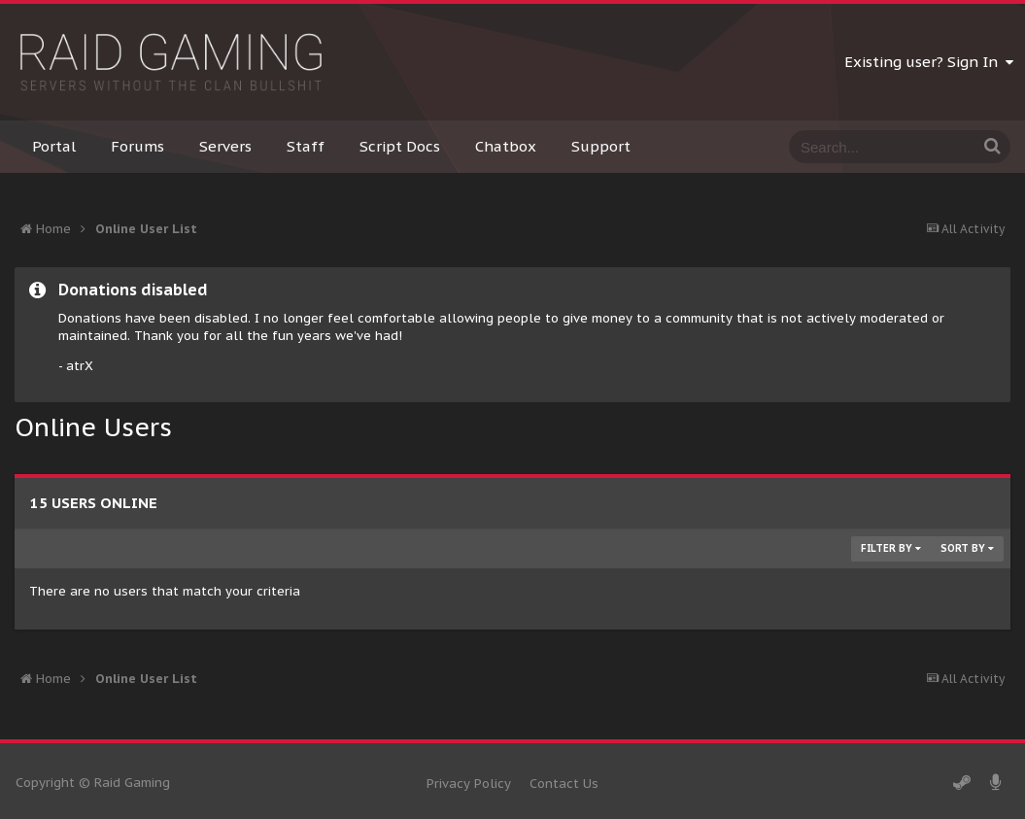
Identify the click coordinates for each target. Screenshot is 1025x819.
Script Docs (399, 146)
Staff (306, 146)
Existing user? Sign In (928, 61)
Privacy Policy (469, 783)
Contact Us (564, 783)
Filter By (891, 548)
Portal (54, 146)
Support (601, 146)
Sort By (967, 548)
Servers (225, 146)
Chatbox (505, 146)
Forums (137, 146)
